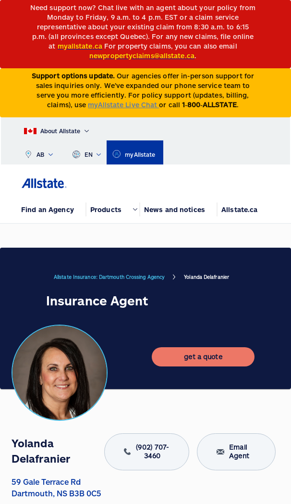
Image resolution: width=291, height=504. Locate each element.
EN (86, 152)
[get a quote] (203, 356)
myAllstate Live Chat (123, 105)
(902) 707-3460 (146, 452)
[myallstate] (135, 152)
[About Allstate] (56, 128)
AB (38, 152)
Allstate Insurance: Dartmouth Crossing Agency (109, 277)
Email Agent (236, 452)
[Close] (281, 10)
